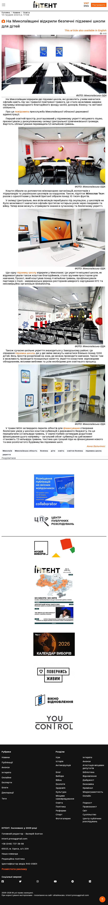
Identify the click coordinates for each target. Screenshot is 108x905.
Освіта (26, 12)
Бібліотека (88, 772)
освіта (61, 451)
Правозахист (90, 807)
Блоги (5, 787)
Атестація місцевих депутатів (93, 766)
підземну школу (26, 272)
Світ (85, 811)
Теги (4, 799)
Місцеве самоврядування (65, 797)
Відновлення (90, 776)
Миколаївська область (26, 451)
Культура (61, 792)
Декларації (8, 793)
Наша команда (10, 854)
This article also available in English (85, 30)
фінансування (71, 428)
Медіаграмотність (93, 792)
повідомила (22, 111)
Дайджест (88, 780)
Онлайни (6, 777)
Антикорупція (63, 765)
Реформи (61, 811)
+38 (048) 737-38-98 (13, 844)
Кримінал (88, 788)
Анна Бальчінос (96, 446)
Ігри (58, 757)
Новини (16, 12)
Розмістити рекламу (14, 869)
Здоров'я (60, 788)
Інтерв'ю (6, 772)
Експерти (7, 782)
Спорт (59, 814)
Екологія (60, 784)
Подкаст (87, 803)
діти (53, 451)
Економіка (88, 784)
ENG (86, 6)
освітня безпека (75, 451)
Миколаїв (7, 451)
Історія (59, 761)
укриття (7, 454)
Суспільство (89, 814)
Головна (6, 12)
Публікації (7, 762)
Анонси (6, 767)
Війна (59, 780)
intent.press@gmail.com (14, 839)
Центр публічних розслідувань (92, 820)
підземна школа (25, 353)
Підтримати (98, 5)
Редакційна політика (13, 859)
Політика (61, 807)
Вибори (60, 776)
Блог (58, 772)
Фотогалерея (63, 818)
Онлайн (87, 796)
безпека (44, 451)
